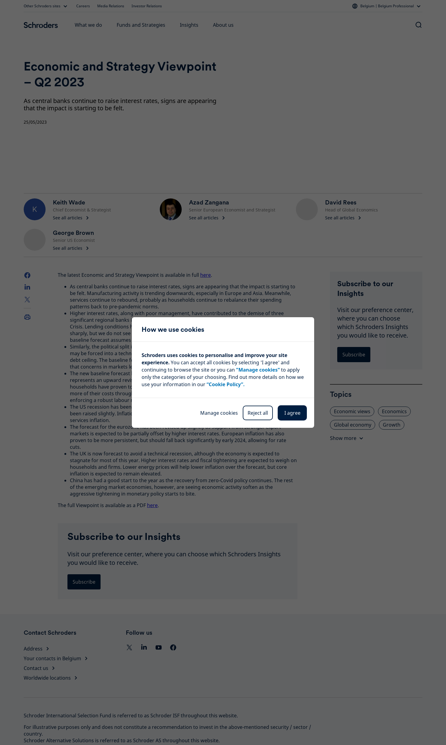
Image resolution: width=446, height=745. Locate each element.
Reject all (258, 413)
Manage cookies (219, 413)
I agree (292, 413)
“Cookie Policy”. (226, 384)
